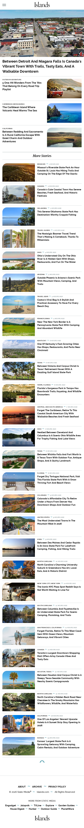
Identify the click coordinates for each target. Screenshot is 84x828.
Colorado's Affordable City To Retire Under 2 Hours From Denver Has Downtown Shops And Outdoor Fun (57, 501)
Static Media (23, 792)
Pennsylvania (43, 318)
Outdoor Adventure (11, 79)
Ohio (39, 252)
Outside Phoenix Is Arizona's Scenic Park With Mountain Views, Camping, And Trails (58, 280)
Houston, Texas (44, 672)
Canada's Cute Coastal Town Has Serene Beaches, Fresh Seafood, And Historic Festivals (59, 192)
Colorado (42, 495)
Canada (40, 186)
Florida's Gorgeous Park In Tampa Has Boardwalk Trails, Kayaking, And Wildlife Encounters (59, 391)
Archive (37, 786)
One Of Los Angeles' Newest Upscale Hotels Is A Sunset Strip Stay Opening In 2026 (58, 722)
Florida (40, 473)
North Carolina (44, 561)
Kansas (40, 738)
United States (43, 517)
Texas (39, 362)
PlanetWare (67, 809)
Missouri (41, 164)
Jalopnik (24, 805)
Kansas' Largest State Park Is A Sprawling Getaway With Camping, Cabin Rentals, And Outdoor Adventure (58, 744)
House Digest (17, 809)
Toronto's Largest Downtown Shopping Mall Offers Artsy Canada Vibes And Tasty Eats (58, 656)
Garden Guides (66, 805)
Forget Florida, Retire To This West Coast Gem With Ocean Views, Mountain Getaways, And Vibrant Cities (59, 634)
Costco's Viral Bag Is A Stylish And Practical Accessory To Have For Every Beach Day (57, 303)
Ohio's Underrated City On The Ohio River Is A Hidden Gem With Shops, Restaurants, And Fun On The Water (56, 258)
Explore (50, 805)
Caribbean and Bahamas (13, 104)
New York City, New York (48, 583)
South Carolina (44, 605)
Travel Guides (43, 230)
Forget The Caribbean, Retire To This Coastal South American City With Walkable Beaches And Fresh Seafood (58, 413)
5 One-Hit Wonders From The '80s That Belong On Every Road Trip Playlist (21, 86)
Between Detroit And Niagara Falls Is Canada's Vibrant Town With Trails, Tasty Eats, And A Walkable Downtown (41, 66)
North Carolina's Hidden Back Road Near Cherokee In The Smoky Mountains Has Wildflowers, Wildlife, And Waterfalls (59, 700)
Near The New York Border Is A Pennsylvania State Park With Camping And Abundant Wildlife (58, 325)
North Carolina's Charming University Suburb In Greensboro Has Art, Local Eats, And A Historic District (57, 567)
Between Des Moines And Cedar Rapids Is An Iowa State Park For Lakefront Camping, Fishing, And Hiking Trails (58, 545)
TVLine (37, 805)
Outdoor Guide (49, 809)
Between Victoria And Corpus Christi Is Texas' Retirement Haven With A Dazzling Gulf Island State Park (58, 369)
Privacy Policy (57, 786)
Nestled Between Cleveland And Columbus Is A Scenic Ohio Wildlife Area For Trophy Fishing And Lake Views (59, 435)
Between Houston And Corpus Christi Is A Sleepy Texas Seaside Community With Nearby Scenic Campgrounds (59, 678)
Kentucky (41, 340)
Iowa (39, 539)
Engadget (10, 805)
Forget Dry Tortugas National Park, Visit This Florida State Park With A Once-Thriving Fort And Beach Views (58, 479)
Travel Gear (42, 296)
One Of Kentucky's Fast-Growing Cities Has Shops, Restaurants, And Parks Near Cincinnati (58, 347)
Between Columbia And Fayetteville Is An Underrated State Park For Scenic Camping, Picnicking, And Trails (58, 612)
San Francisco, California (49, 627)
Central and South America (50, 407)
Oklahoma (42, 208)
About (22, 786)
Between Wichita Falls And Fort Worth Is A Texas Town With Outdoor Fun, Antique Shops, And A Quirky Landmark (59, 457)
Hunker (33, 809)
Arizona (41, 274)
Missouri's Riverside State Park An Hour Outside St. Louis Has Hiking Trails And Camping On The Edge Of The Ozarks (58, 170)
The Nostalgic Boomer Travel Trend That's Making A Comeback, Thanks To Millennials (57, 236)
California (7, 128)
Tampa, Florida (44, 385)
